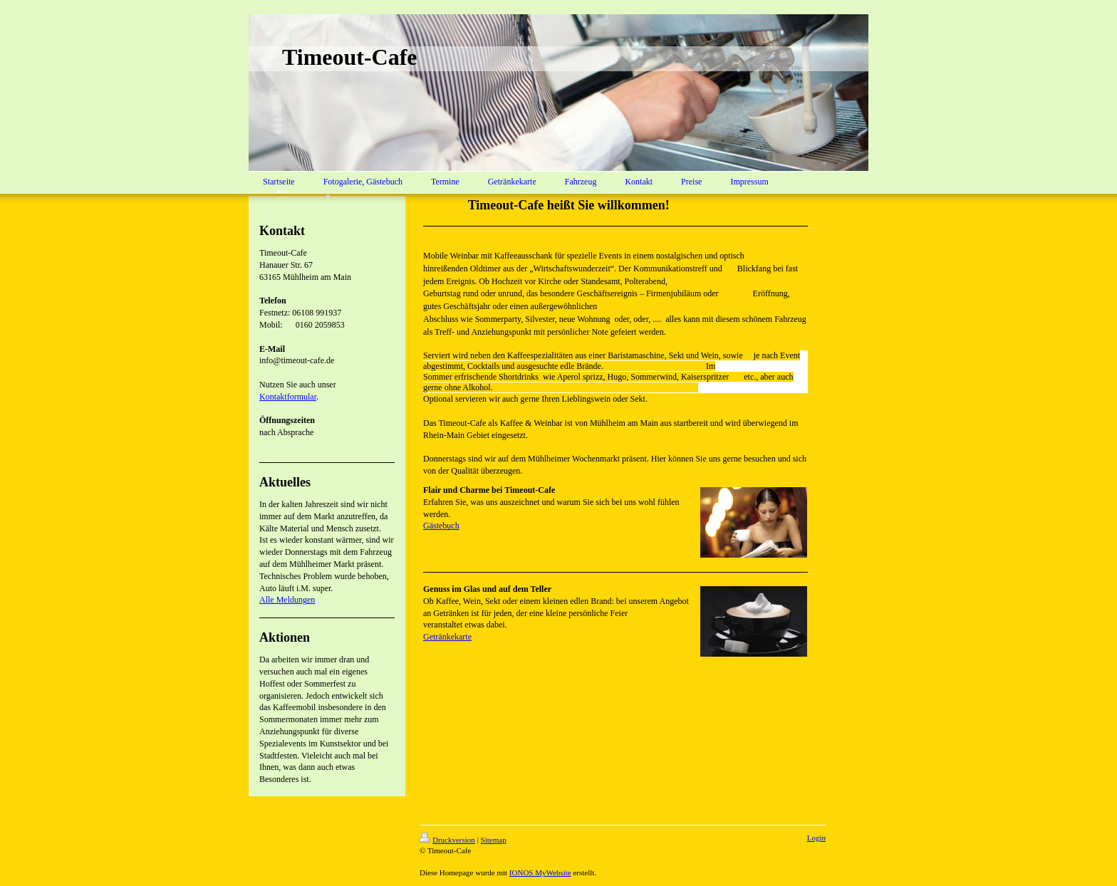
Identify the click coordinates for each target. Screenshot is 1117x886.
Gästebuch (441, 526)
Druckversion (447, 839)
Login (816, 837)
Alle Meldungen (287, 600)
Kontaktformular (287, 397)
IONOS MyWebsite (540, 872)
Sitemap (493, 839)
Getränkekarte (447, 637)
